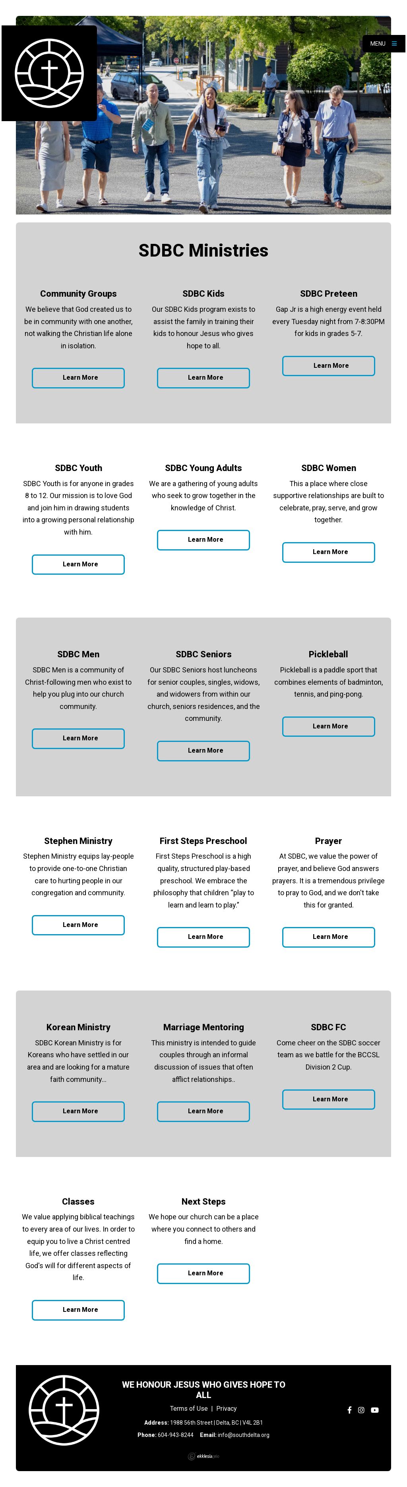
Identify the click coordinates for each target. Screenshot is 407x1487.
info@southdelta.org (243, 1435)
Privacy (226, 1408)
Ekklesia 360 (203, 1456)
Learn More (80, 377)
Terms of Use (189, 1408)
